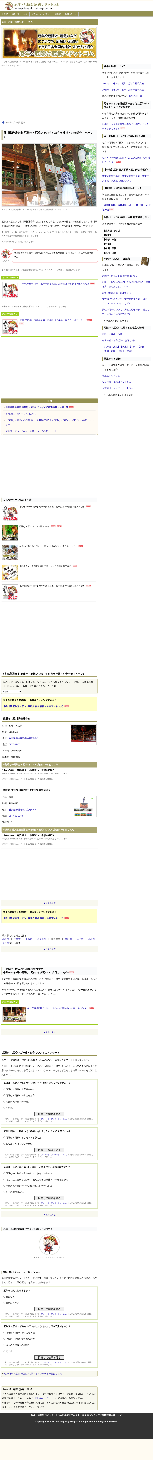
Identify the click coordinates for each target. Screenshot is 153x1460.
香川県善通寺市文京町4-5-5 (22, 809)
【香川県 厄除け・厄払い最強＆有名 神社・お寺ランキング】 (33, 706)
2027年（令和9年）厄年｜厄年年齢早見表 (123, 90)
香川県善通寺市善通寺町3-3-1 (23, 738)
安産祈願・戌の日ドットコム (116, 382)
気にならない (12, 1303)
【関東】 (124, 346)
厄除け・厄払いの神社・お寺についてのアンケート (31, 431)
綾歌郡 (68, 939)
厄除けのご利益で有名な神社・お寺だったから (29, 1173)
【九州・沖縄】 (125, 351)
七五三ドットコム (111, 376)
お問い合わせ (70, 14)
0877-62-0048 (16, 816)
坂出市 (80, 939)
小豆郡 (91, 939)
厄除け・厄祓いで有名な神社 (20, 1089)
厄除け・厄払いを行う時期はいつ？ (120, 276)
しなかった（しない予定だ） (20, 1144)
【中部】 (133, 346)
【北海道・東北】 (111, 346)
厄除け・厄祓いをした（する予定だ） (25, 1137)
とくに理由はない (15, 1192)
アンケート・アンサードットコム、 (54, 1119)
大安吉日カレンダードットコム (117, 388)
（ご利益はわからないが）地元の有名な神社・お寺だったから (37, 1179)
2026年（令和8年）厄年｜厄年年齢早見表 (123, 83)
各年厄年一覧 (135, 96)
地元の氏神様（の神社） (18, 1102)
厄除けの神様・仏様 (112, 334)
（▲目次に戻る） (49, 903)
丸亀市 (29, 939)
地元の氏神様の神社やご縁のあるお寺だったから (30, 1186)
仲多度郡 (41, 939)
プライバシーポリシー (41, 14)
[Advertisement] (49, 94)
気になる (10, 1297)
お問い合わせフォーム (44, 1398)
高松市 (5, 939)
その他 (9, 1108)
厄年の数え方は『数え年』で (116, 293)
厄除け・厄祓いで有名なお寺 (20, 1095)
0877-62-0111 (16, 744)
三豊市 (17, 939)
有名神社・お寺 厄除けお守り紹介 (119, 340)
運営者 (58, 14)
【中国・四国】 (110, 351)
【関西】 (142, 346)
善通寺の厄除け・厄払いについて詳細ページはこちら (31, 764)
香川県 (5, 943)
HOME (5, 14)
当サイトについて (19, 14)
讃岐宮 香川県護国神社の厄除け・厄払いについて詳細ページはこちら (39, 830)
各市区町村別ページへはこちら (21, 414)
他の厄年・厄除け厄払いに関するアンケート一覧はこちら (33, 1373)
